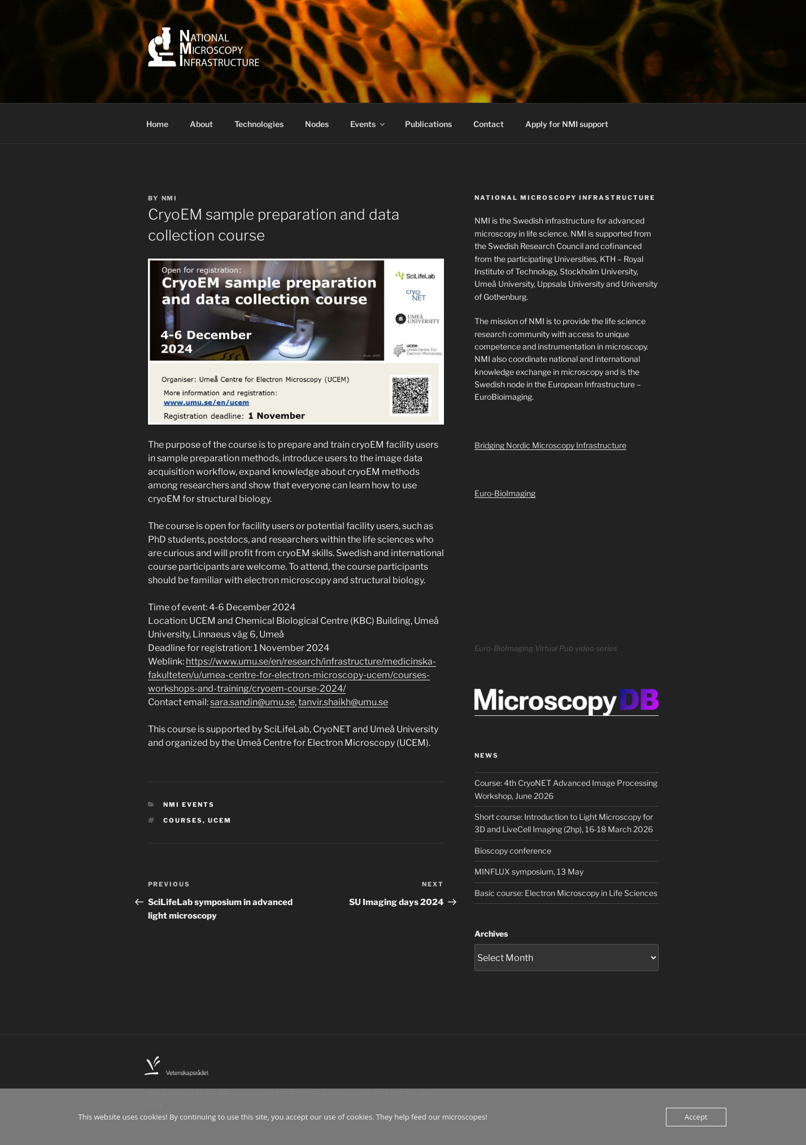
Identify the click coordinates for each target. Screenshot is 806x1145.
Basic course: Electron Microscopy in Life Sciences (565, 893)
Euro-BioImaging (504, 493)
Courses (183, 820)
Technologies (259, 124)
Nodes (317, 124)
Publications (428, 124)
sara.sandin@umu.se (252, 702)
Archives (491, 933)
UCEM (220, 820)
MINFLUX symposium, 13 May (528, 871)
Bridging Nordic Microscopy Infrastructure (550, 445)
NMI (170, 198)
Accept (696, 1117)
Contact (488, 124)
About (201, 124)
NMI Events (189, 805)
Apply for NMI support (566, 124)
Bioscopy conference (512, 850)
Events (368, 124)
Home (157, 124)
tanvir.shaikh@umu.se (343, 702)
